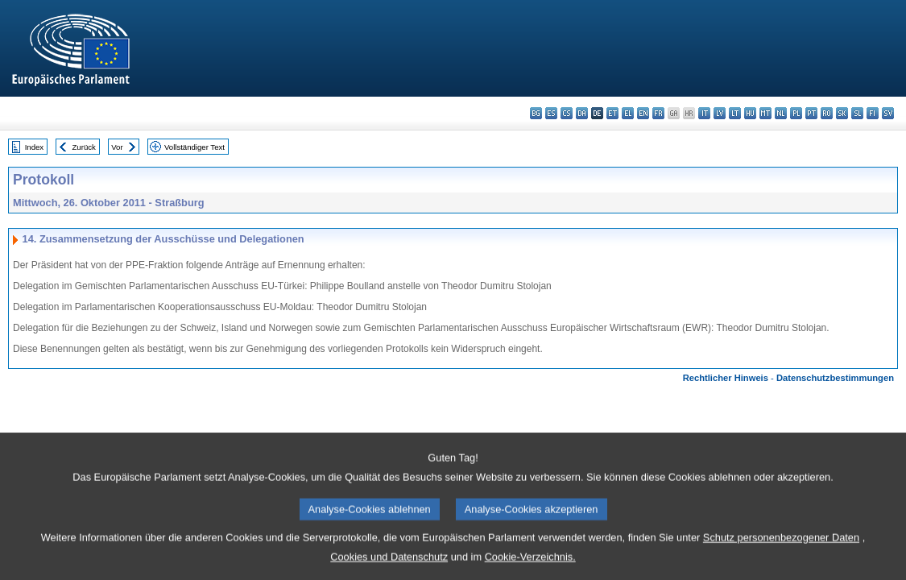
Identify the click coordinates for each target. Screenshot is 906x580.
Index (34, 147)
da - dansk (582, 113)
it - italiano (704, 113)
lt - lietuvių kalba (735, 113)
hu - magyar (750, 113)
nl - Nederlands (781, 113)
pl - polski (796, 113)
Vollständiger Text (194, 147)
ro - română (827, 113)
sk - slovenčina (842, 113)
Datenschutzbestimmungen (835, 378)
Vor (116, 147)
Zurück (84, 147)
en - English (643, 113)
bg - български (536, 113)
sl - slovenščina (857, 113)
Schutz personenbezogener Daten (781, 551)
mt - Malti (765, 113)
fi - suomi (873, 113)
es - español (551, 113)
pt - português (811, 113)
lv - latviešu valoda (720, 113)
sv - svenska (888, 113)
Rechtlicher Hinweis (725, 378)
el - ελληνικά (628, 113)
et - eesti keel (612, 113)
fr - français (658, 113)
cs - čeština (567, 113)
